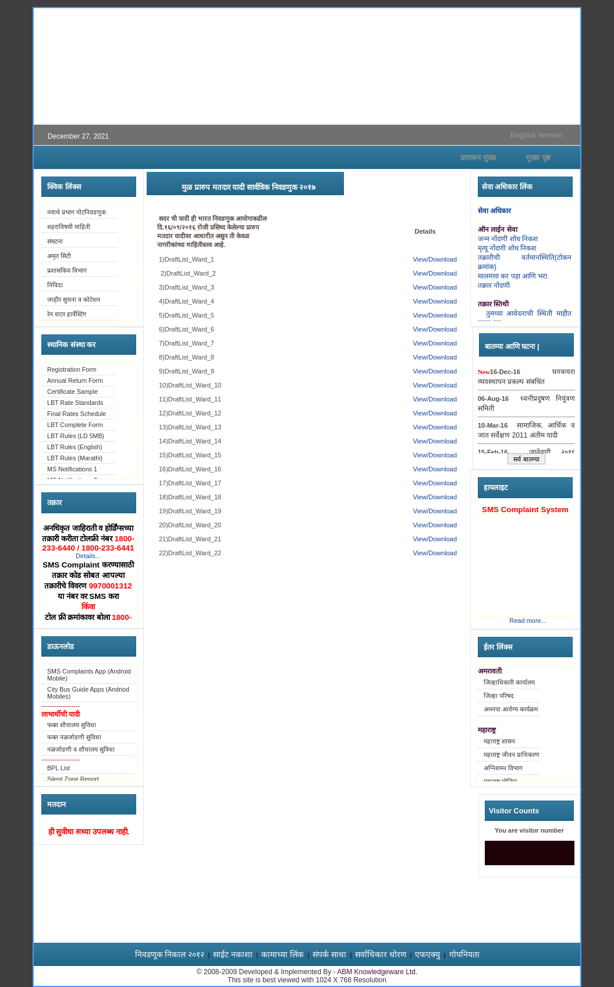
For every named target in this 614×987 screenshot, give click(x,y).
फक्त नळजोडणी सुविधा (74, 737)
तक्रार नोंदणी (494, 285)
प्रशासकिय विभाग (67, 270)
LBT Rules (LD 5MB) (75, 435)
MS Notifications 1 (72, 469)
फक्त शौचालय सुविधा (71, 724)
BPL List (58, 767)
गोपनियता (464, 954)
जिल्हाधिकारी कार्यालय (509, 682)
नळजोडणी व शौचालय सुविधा (81, 749)
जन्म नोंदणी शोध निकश (508, 239)
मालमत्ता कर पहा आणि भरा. (513, 276)
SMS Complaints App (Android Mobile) (89, 675)
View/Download (435, 259)
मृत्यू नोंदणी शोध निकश (507, 248)
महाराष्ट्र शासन (499, 741)
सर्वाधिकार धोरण (380, 954)
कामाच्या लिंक (282, 954)
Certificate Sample (72, 391)
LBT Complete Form (75, 424)
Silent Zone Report (73, 778)
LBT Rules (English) (74, 446)
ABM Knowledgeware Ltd (376, 972)
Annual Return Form (75, 380)
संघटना (55, 241)
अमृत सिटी (59, 255)
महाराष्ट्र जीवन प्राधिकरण (512, 754)
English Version (536, 135)
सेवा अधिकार (494, 211)
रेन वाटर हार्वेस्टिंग (66, 314)
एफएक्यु (427, 954)
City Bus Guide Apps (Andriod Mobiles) (88, 693)
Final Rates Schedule (76, 413)
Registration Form (72, 369)
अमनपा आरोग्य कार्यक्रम (511, 709)
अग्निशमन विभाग (503, 767)
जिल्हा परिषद (499, 695)
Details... (88, 555)
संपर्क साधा (329, 954)
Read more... (527, 620)
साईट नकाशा (233, 954)
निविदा (55, 284)
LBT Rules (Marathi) (74, 457)
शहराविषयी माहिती (68, 226)
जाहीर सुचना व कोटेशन (73, 299)
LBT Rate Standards (75, 402)
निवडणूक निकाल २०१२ (170, 954)
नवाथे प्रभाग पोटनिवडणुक (76, 212)
